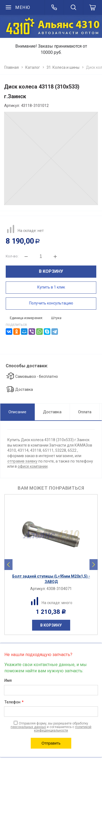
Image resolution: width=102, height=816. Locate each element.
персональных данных (28, 727)
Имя (8, 680)
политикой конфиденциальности (62, 728)
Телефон (14, 702)
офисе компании (33, 466)
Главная (11, 67)
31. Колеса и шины (63, 67)
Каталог (32, 67)
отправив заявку (22, 461)
